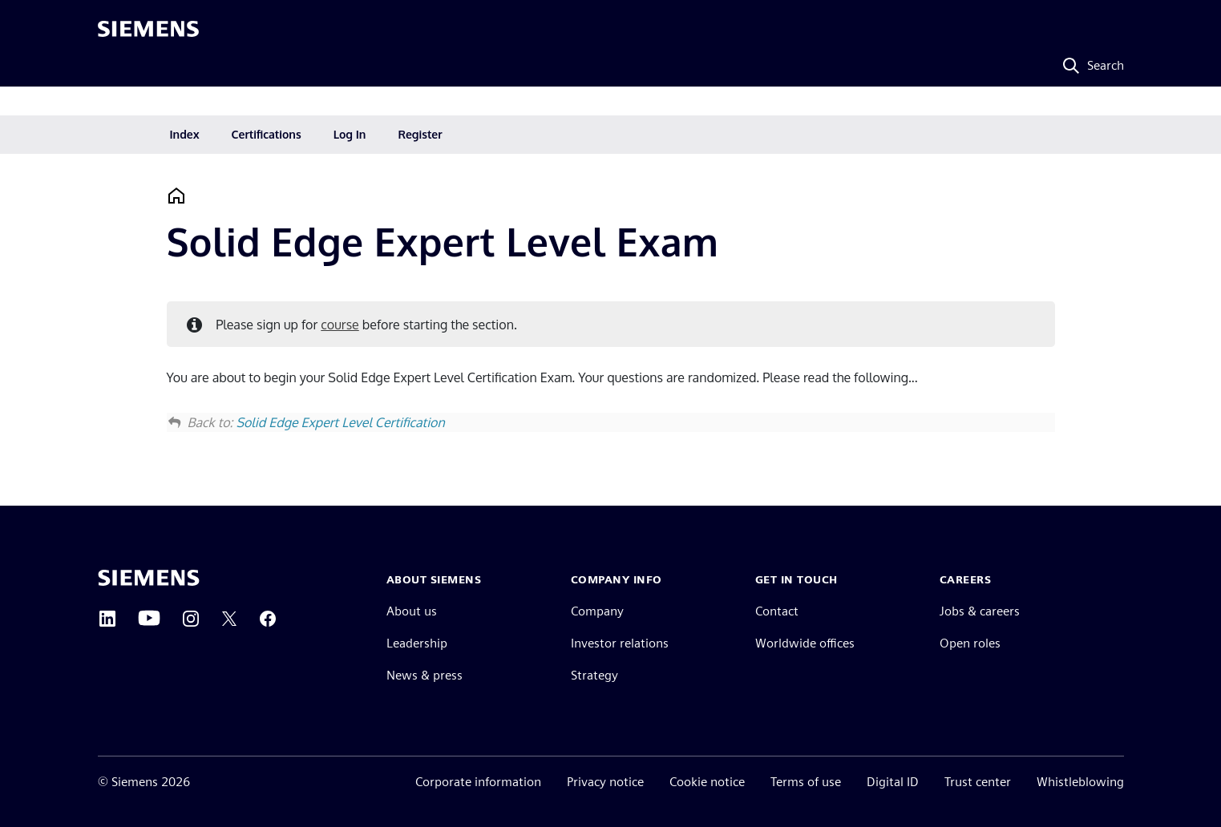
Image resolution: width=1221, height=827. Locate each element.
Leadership (416, 643)
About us (411, 611)
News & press (424, 675)
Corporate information (478, 781)
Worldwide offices (805, 643)
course (339, 325)
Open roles (970, 643)
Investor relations (620, 643)
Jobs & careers (980, 611)
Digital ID (893, 781)
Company (597, 611)
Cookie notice (707, 781)
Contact (777, 611)
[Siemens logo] (148, 35)
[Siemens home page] (149, 578)
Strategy (594, 675)
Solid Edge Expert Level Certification (340, 422)
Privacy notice (605, 781)
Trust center (977, 781)
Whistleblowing (1080, 781)
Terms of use (805, 781)
